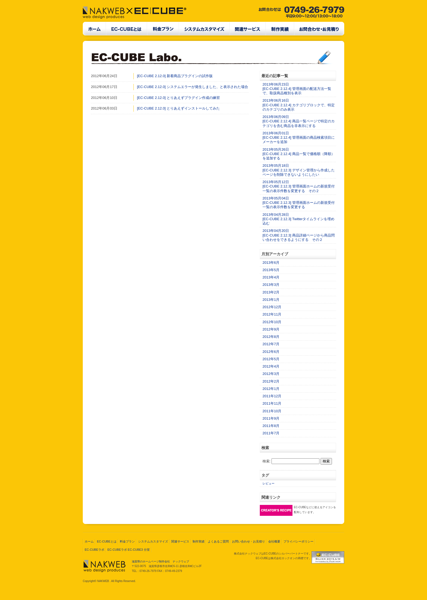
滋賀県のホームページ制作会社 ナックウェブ (160, 561)
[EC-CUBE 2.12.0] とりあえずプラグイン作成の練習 (178, 98)
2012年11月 (272, 314)
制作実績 (199, 541)
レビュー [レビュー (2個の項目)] (268, 483)
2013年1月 (271, 300)
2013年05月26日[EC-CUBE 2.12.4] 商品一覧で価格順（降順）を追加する (299, 153)
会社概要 (274, 541)
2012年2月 (271, 381)
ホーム (89, 541)
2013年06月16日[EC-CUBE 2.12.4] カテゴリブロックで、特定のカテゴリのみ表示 (299, 104)
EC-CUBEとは (107, 541)
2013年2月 (271, 292)
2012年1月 (271, 389)
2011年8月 (271, 426)
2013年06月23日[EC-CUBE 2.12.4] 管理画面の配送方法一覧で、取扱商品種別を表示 (297, 88)
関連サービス (180, 541)
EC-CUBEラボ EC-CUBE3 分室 (129, 549)
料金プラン (127, 541)
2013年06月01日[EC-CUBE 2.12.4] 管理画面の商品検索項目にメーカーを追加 (299, 137)
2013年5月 (271, 270)
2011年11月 (272, 403)
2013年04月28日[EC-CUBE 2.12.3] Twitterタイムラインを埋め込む (298, 219)
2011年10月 (272, 411)
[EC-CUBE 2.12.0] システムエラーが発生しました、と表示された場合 (192, 87)
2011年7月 (271, 433)
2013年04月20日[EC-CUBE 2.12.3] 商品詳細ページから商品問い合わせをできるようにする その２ (299, 235)
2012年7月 (271, 344)
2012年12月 (272, 307)
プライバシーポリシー (298, 541)
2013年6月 (271, 262)
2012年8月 (271, 337)
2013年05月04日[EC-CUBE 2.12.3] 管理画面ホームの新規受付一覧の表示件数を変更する (299, 202)
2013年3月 (271, 285)
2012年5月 (271, 359)
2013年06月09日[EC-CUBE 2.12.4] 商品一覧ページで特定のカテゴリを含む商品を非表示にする (299, 121)
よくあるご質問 (218, 541)
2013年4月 (271, 277)
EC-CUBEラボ (94, 549)
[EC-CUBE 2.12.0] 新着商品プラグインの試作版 (175, 76)
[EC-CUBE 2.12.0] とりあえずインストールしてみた (178, 108)
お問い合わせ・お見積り (248, 541)
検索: (267, 461)
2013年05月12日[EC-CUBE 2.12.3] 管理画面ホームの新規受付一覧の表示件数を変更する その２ (299, 186)
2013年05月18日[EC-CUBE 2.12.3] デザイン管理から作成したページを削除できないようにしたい (299, 170)
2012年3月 (271, 374)
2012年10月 (272, 322)
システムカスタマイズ (153, 541)
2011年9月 (271, 418)
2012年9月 (271, 329)
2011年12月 (272, 396)
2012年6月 (271, 352)
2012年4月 (271, 366)
